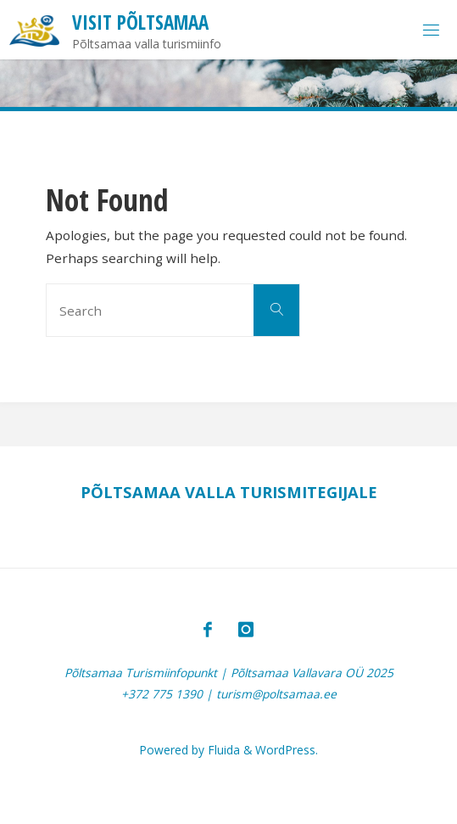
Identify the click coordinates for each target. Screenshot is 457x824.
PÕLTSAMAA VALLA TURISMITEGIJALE (229, 491)
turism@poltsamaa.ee (276, 694)
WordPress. (286, 750)
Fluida (222, 750)
